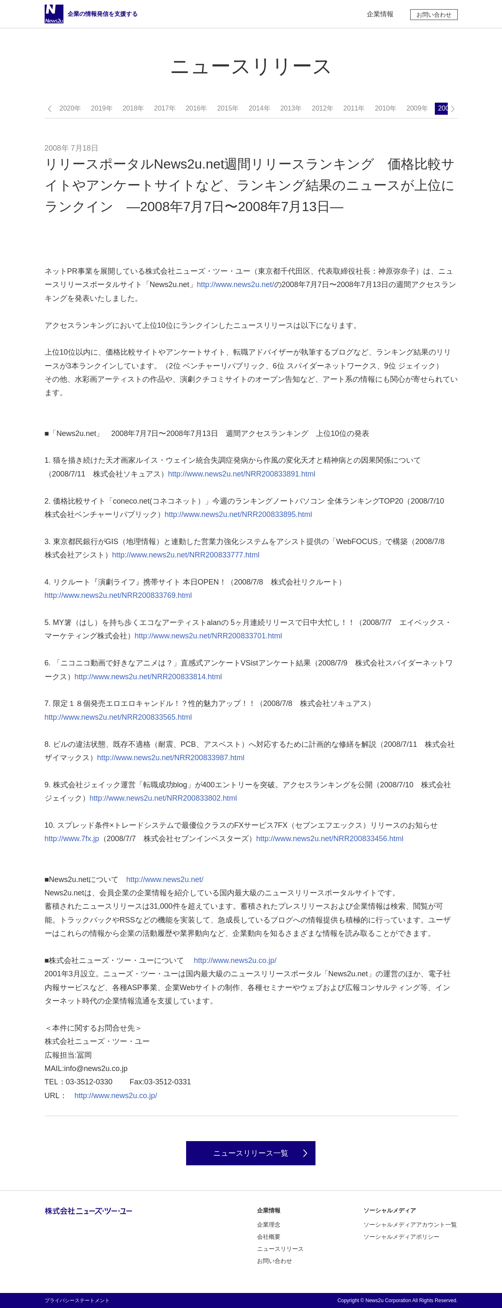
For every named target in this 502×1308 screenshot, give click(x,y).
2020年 (70, 108)
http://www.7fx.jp (72, 838)
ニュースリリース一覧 (250, 1153)
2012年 (322, 108)
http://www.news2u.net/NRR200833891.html (241, 474)
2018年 (133, 108)
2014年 (259, 108)
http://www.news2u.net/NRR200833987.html (171, 758)
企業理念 (268, 1224)
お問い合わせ (434, 14)
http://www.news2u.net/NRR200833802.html (163, 798)
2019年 (102, 108)
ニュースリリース (280, 1248)
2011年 (354, 108)
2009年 (417, 108)
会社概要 (268, 1236)
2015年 (228, 108)
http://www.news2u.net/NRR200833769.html (118, 595)
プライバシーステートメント (77, 1300)
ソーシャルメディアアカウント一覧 (410, 1224)
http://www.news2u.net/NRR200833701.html (208, 636)
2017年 (165, 108)
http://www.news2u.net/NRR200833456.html (330, 838)
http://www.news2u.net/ (235, 284)
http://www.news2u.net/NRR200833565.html (118, 717)
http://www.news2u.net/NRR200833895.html (238, 514)
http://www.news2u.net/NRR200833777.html (186, 555)
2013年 (291, 108)
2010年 (385, 108)
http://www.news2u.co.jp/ (235, 960)
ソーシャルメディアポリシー (401, 1236)
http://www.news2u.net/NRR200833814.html (148, 677)
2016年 (196, 108)
